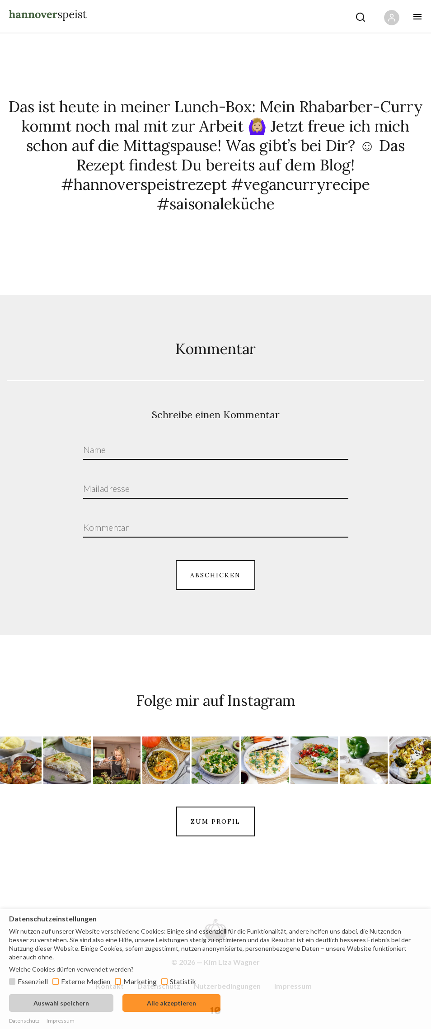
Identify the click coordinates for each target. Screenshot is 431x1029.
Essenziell (33, 981)
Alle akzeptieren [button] (171, 1003)
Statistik (183, 981)
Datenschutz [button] (24, 1020)
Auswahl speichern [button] (61, 1003)
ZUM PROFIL (215, 821)
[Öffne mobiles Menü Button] (417, 16)
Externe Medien (85, 981)
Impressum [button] (61, 1020)
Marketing (140, 981)
